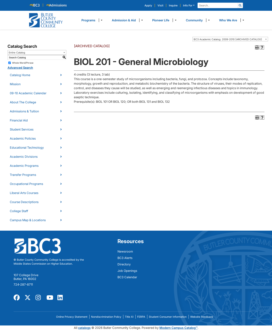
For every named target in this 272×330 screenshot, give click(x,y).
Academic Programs (24, 166)
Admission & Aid (124, 20)
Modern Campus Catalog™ (178, 328)
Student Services (21, 129)
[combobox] (230, 39)
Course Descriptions (24, 202)
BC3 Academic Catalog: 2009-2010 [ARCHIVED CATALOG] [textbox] (228, 39)
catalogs (84, 328)
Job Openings (127, 271)
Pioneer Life (160, 20)
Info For (187, 5)
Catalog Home (20, 75)
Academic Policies (23, 138)
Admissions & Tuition (24, 111)
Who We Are (228, 20)
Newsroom (125, 251)
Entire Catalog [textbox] (17, 52)
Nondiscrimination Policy (106, 316)
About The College (23, 102)
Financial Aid (19, 120)
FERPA (141, 316)
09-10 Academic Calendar (28, 93)
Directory (124, 264)
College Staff (19, 211)
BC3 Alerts (124, 258)
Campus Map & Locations (28, 220)
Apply (148, 5)
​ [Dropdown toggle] (100, 20)
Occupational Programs (26, 184)
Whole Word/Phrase (22, 62)
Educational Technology (27, 147)
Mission (15, 84)
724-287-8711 (23, 284)
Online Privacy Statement (71, 316)
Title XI (129, 316)
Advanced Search (20, 68)
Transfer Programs (23, 175)
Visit (160, 5)
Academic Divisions (24, 156)
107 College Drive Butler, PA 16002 (26, 277)
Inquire (173, 5)
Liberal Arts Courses (24, 193)
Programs (88, 20)
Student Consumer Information (168, 316)
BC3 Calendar (127, 277)
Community (194, 20)
